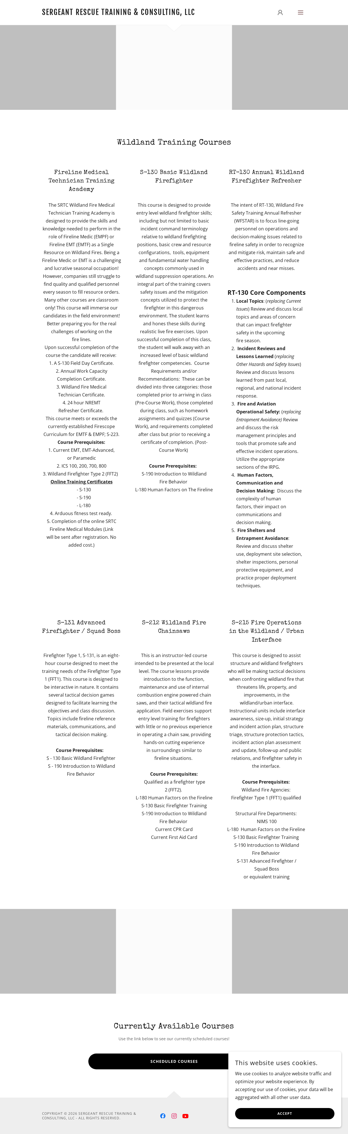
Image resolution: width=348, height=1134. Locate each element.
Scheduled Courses (174, 1061)
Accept (284, 1113)
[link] (118, 13)
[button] (280, 12)
